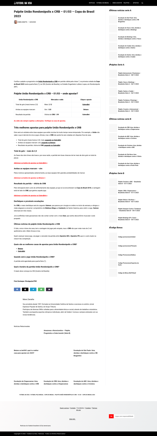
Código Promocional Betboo (127, 255)
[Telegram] (33, 289)
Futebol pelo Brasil (37, 394)
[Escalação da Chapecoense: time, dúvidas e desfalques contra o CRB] (27, 369)
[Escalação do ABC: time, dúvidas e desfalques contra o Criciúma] (87, 369)
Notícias (92, 3)
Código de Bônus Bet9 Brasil (127, 273)
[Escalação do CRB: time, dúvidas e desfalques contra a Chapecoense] (57, 369)
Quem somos (64, 408)
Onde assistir (117, 3)
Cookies (88, 408)
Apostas (136, 3)
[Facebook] (17, 289)
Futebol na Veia (24, 394)
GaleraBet (86, 104)
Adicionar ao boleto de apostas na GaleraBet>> (30, 163)
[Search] (142, 3)
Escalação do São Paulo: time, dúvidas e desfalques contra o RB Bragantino (85, 353)
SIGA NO (72, 419)
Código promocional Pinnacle (127, 246)
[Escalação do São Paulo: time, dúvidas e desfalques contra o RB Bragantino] (87, 338)
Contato (72, 408)
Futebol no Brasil (104, 3)
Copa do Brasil (49, 394)
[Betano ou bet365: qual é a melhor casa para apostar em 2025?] (27, 338)
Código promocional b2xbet (126, 237)
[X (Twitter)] (25, 289)
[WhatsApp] (41, 289)
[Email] (49, 289)
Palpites (128, 3)
